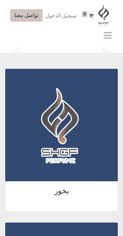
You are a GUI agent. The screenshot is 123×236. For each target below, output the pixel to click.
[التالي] (17, 52)
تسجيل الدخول (61, 15)
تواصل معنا (26, 15)
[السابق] (106, 52)
